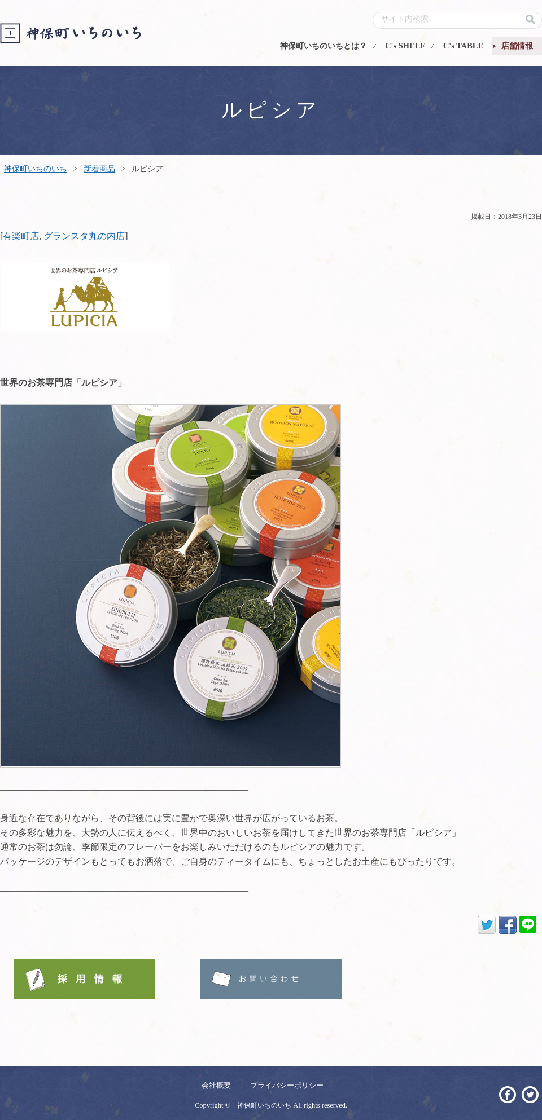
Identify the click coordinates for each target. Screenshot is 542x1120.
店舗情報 (517, 45)
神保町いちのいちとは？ (323, 45)
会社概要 (216, 1085)
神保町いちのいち (35, 168)
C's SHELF (405, 45)
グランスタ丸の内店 (84, 236)
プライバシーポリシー (287, 1085)
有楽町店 (21, 236)
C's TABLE (463, 45)
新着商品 (99, 168)
